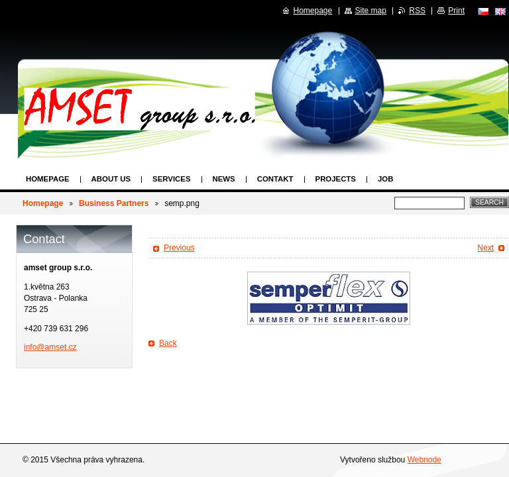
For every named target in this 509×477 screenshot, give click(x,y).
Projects (335, 179)
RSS (417, 10)
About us (111, 179)
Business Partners (113, 203)
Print (456, 10)
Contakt (275, 179)
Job (385, 179)
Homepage (48, 179)
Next (485, 247)
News (224, 179)
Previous (179, 247)
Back (168, 343)
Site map (370, 10)
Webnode (424, 459)
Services (171, 179)
